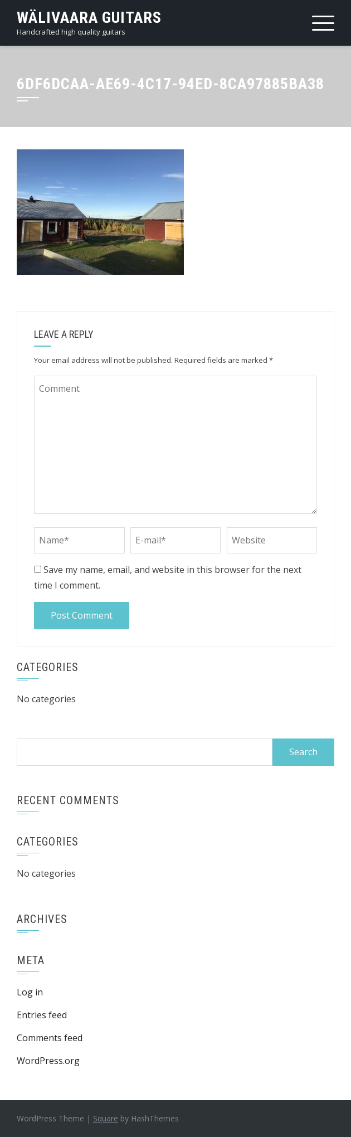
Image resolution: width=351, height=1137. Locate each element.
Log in (30, 992)
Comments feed (49, 1038)
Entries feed (42, 1015)
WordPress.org (48, 1061)
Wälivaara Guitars (89, 17)
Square (105, 1118)
